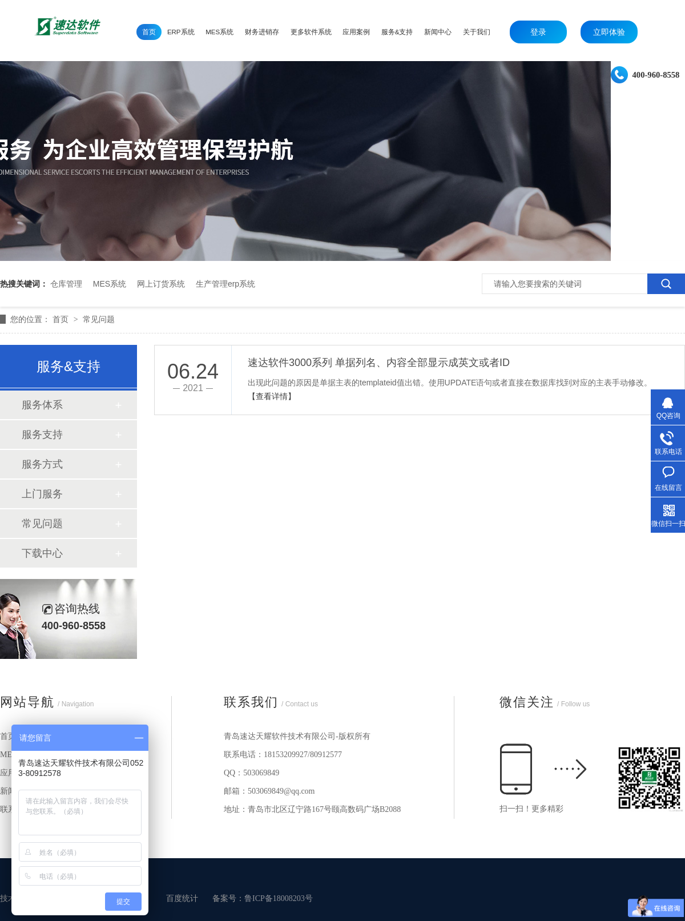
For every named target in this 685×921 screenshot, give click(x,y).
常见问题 (99, 319)
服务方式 (42, 464)
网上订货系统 (161, 283)
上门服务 (42, 494)
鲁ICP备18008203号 (278, 898)
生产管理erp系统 (225, 283)
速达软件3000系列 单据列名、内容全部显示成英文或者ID (379, 362)
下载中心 (42, 553)
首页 (62, 319)
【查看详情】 (272, 396)
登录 (538, 32)
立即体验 (609, 32)
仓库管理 (66, 283)
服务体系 (42, 405)
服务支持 (42, 434)
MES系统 (109, 283)
